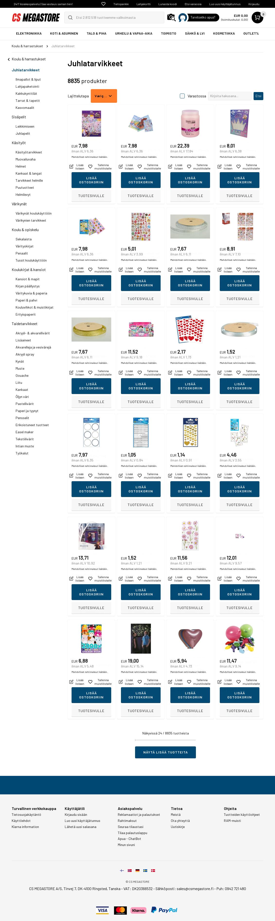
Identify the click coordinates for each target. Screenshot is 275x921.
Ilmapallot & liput (28, 79)
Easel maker (25, 432)
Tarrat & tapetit (28, 100)
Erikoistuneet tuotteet (32, 425)
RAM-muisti (232, 821)
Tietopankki (121, 4)
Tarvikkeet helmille (29, 180)
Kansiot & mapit (28, 279)
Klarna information (25, 827)
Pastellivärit (25, 404)
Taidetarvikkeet (24, 323)
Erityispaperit (26, 314)
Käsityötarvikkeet (29, 152)
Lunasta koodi (167, 4)
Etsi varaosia (193, 4)
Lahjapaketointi (27, 86)
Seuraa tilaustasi (130, 827)
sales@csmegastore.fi (195, 888)
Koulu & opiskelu (25, 229)
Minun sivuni (126, 845)
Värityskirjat (25, 246)
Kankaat (22, 389)
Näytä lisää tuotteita (165, 752)
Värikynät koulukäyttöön (34, 213)
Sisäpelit (19, 116)
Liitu (19, 382)
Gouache (22, 375)
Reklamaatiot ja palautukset (139, 815)
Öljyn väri (22, 397)
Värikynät (19, 203)
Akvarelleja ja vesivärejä (33, 347)
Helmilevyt (23, 194)
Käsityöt (19, 142)
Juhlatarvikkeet (26, 69)
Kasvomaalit (25, 107)
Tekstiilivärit (25, 439)
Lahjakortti (144, 4)
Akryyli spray (25, 354)
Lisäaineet (23, 340)
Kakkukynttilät (26, 93)
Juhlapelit (23, 133)
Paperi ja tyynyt (27, 411)
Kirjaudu (253, 4)
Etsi (258, 96)
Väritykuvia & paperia (31, 293)
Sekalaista (24, 239)
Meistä (176, 815)
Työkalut (22, 453)
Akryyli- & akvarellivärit (33, 333)
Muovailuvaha (26, 159)
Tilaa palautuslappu (132, 833)
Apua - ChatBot (129, 839)
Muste (20, 368)
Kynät (20, 361)
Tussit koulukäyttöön (31, 260)
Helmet (21, 166)
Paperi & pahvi (26, 300)
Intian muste (25, 446)
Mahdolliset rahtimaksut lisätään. (90, 185)
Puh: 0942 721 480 (231, 888)
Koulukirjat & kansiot (29, 269)
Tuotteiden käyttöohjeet (242, 815)
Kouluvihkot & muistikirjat (35, 307)
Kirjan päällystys (28, 286)
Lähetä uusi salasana (80, 827)
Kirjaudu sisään (76, 815)
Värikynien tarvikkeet (31, 220)
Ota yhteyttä (180, 821)
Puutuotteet (25, 187)
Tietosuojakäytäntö (26, 815)
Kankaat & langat (29, 173)
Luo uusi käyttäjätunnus (225, 4)
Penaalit (22, 253)
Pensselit (22, 418)
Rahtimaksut (127, 821)
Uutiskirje (178, 827)
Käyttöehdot (21, 821)
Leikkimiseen (25, 126)
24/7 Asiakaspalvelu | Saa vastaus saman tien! (43, 4)
